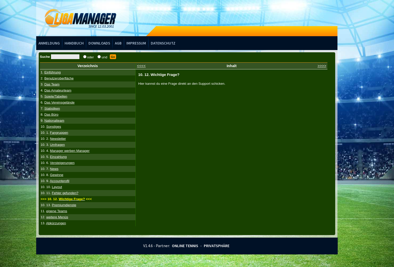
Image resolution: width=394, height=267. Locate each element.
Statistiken (52, 108)
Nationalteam (54, 120)
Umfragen (57, 145)
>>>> (322, 66)
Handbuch (74, 43)
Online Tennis (185, 245)
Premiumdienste (64, 205)
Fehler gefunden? (65, 193)
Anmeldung (49, 43)
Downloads (99, 43)
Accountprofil (59, 181)
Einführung (52, 72)
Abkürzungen (56, 223)
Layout (57, 187)
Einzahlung (58, 157)
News (54, 169)
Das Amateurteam (57, 90)
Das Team (51, 84)
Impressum (136, 43)
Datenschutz (163, 43)
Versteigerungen (62, 163)
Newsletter (58, 139)
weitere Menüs (57, 217)
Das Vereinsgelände (59, 102)
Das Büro (51, 114)
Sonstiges (53, 126)
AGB (118, 43)
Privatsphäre (216, 245)
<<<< (141, 66)
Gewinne (56, 175)
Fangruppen (59, 133)
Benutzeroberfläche (59, 78)
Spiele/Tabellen (55, 96)
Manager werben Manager (70, 151)
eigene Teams (56, 211)
